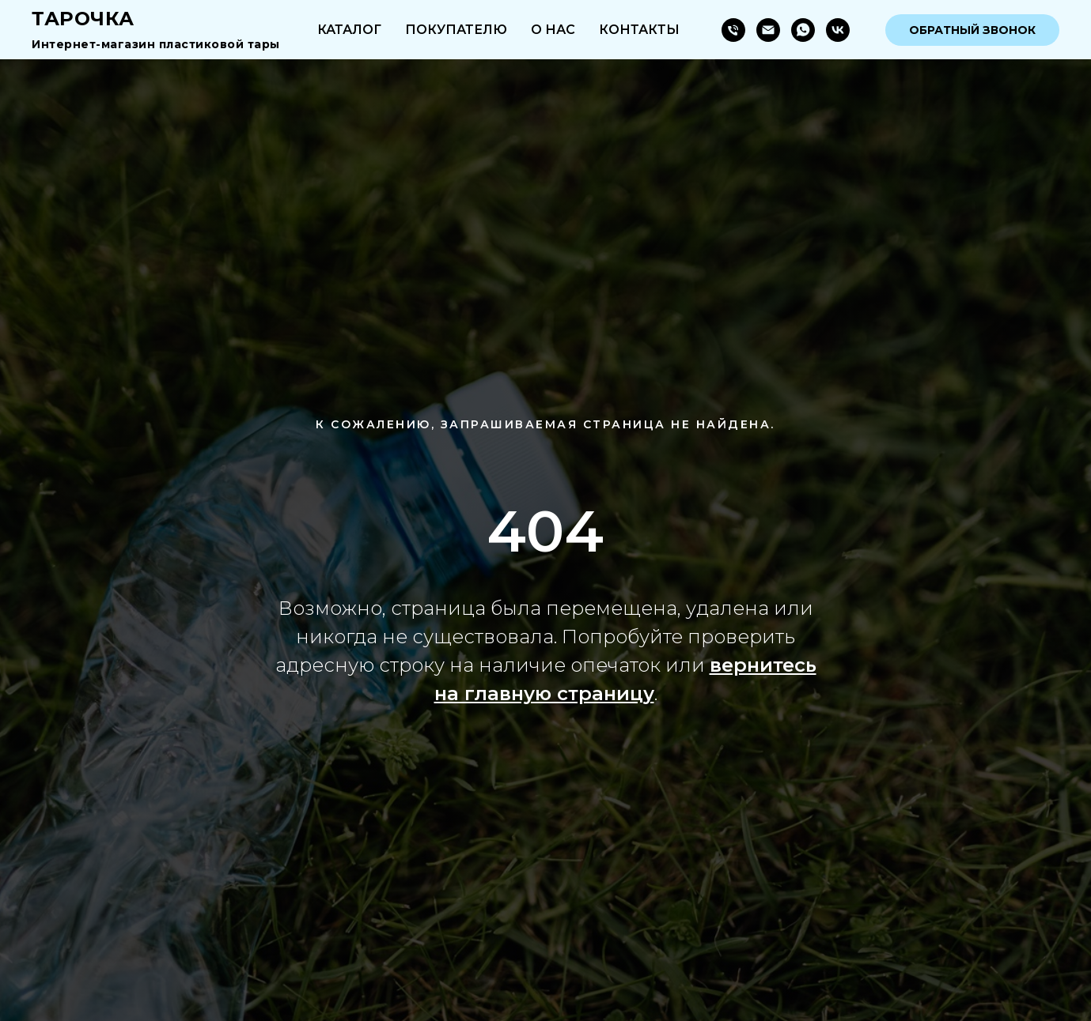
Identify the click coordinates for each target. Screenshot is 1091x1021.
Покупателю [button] (456, 29)
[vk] (838, 30)
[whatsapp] (803, 30)
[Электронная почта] (768, 30)
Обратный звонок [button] (972, 30)
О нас (553, 29)
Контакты (639, 29)
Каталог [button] (349, 29)
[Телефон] (733, 30)
